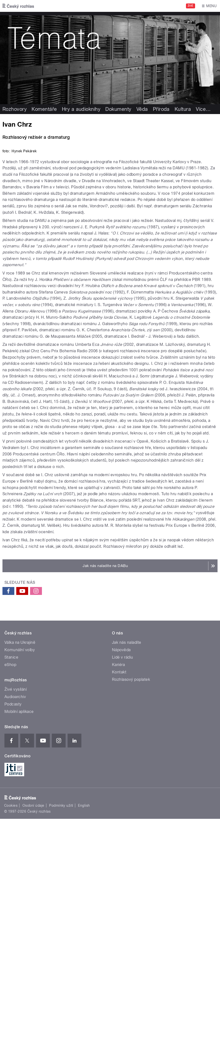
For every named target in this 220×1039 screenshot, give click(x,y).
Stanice (11, 877)
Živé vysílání (15, 909)
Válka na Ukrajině (19, 862)
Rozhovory (14, 109)
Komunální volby (19, 870)
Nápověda (121, 870)
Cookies (11, 1026)
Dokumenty (118, 109)
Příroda (161, 109)
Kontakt (119, 892)
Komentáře (44, 109)
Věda (142, 109)
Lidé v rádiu (122, 877)
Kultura (183, 109)
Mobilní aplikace (19, 931)
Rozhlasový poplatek (131, 899)
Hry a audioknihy (81, 109)
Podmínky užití (61, 1026)
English (84, 1026)
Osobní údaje (33, 1026)
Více (203, 109)
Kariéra (118, 884)
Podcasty (13, 924)
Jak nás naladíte (126, 862)
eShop (10, 884)
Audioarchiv (15, 917)
